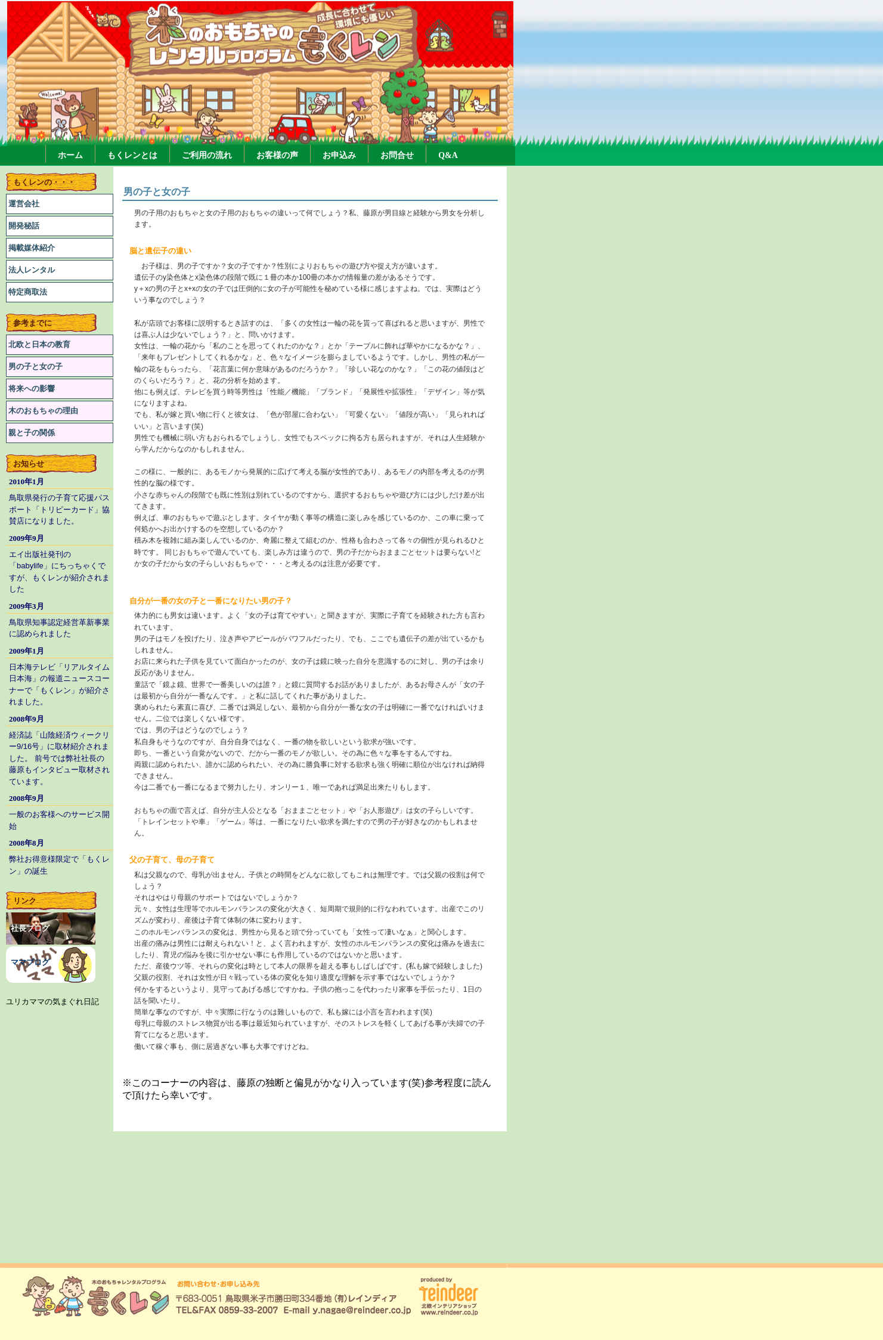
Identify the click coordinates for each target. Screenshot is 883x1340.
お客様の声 (277, 155)
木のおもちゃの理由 (43, 410)
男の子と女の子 (35, 366)
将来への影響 (31, 388)
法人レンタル (31, 269)
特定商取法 (27, 291)
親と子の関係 (31, 432)
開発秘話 (23, 225)
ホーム (70, 155)
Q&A (448, 155)
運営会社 (23, 203)
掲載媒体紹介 (31, 247)
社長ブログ (30, 928)
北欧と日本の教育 (39, 344)
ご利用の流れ (207, 155)
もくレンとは (132, 155)
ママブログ (30, 962)
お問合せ (397, 155)
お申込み (339, 155)
